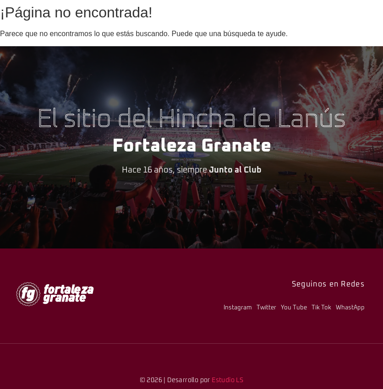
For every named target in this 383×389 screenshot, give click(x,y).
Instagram (238, 308)
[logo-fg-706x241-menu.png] (55, 294)
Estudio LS (227, 380)
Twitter (266, 308)
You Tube (294, 308)
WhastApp (350, 308)
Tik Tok (321, 308)
